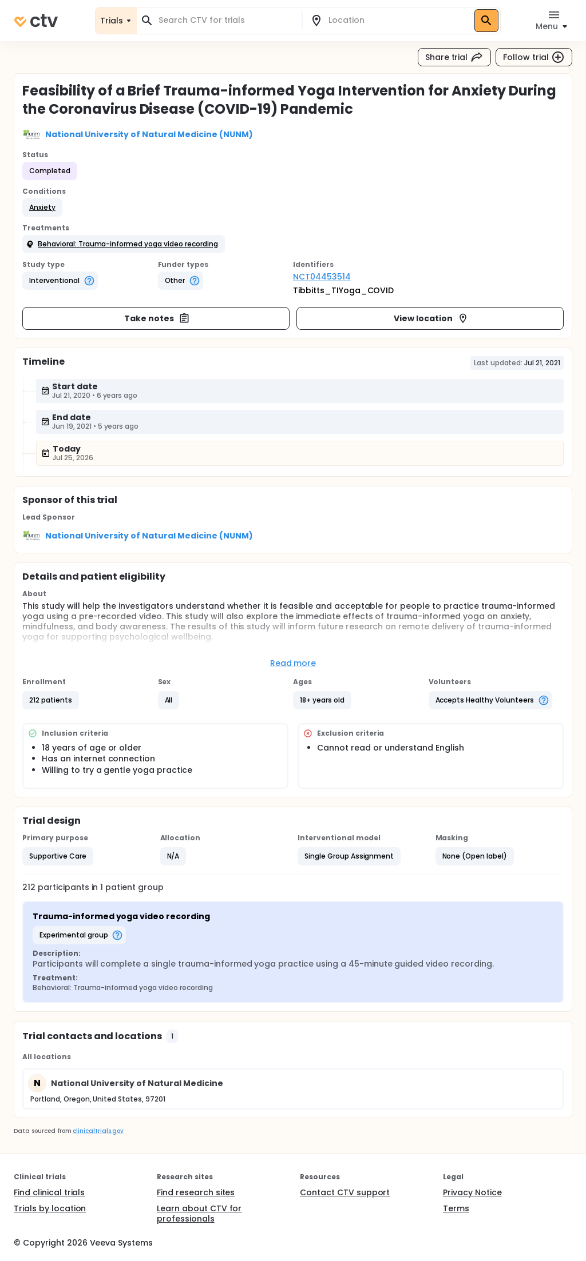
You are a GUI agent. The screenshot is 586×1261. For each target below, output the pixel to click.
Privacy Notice (472, 1192)
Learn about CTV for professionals (199, 1213)
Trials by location (50, 1208)
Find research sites (196, 1192)
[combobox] (226, 20)
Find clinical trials (49, 1192)
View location (431, 318)
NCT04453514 (322, 277)
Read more (293, 663)
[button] (42, 207)
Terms (456, 1208)
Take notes (157, 318)
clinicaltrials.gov (98, 1131)
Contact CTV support (345, 1192)
